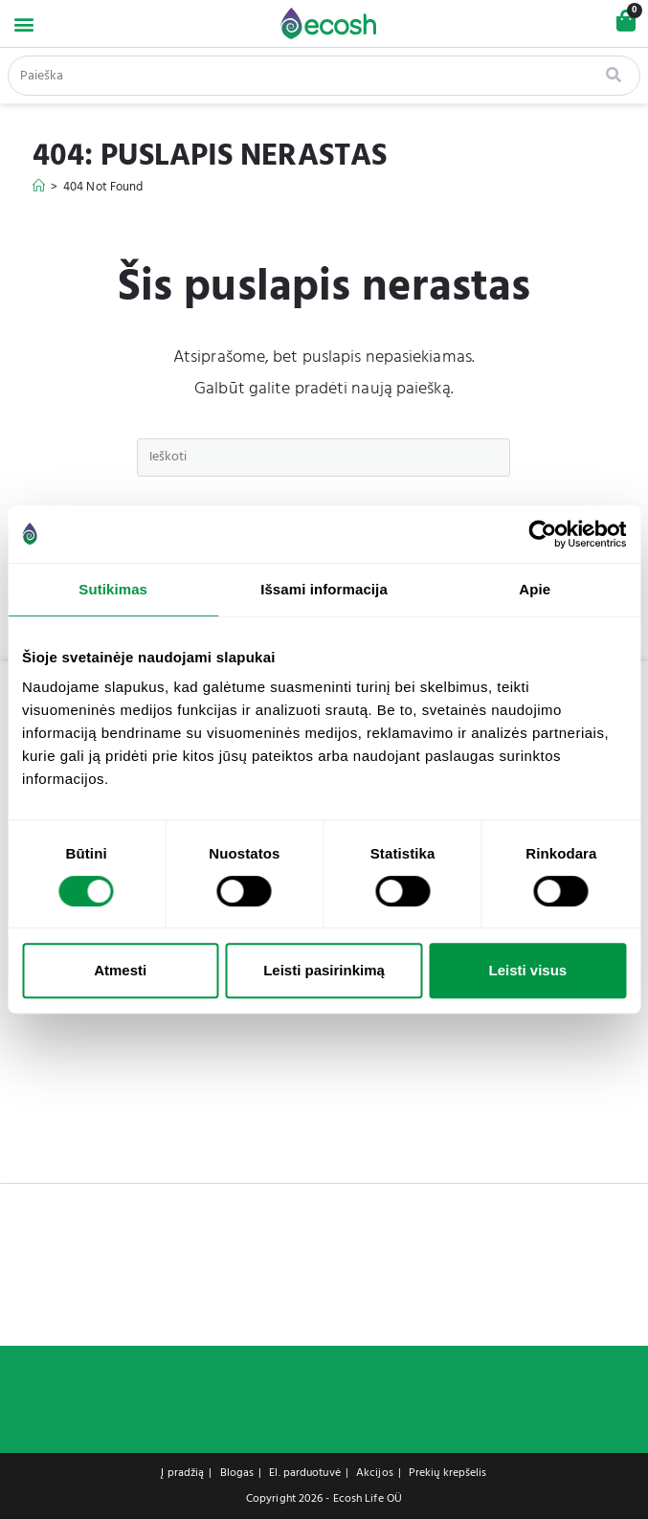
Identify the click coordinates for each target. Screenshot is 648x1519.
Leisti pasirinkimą (324, 970)
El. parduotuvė (304, 1473)
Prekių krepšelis (448, 1473)
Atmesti (120, 970)
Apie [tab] (534, 589)
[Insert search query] (323, 457)
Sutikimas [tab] (112, 589)
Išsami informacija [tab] (324, 589)
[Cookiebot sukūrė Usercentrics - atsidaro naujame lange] (542, 534)
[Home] (39, 187)
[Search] (615, 75)
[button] (23, 23)
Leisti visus (527, 970)
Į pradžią (182, 1473)
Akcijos (374, 1473)
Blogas (237, 1473)
